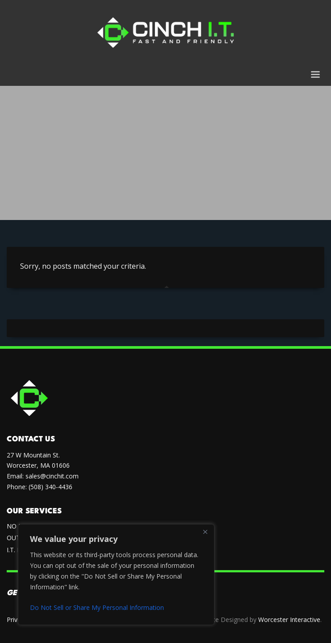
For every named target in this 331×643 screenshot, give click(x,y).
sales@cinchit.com (52, 476)
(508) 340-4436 (50, 486)
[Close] (205, 531)
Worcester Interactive (289, 619)
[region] (116, 574)
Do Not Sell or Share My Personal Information (97, 607)
